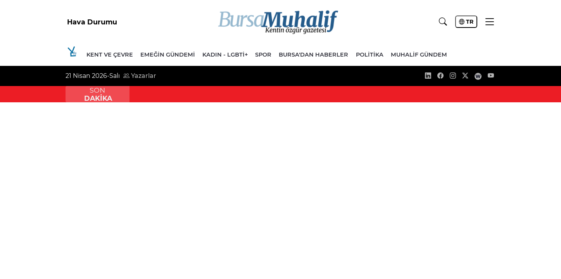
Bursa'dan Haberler (313, 54)
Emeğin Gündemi (167, 54)
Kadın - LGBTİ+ (225, 54)
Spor (263, 54)
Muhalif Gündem (419, 54)
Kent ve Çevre (109, 54)
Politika (369, 54)
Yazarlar (139, 75)
